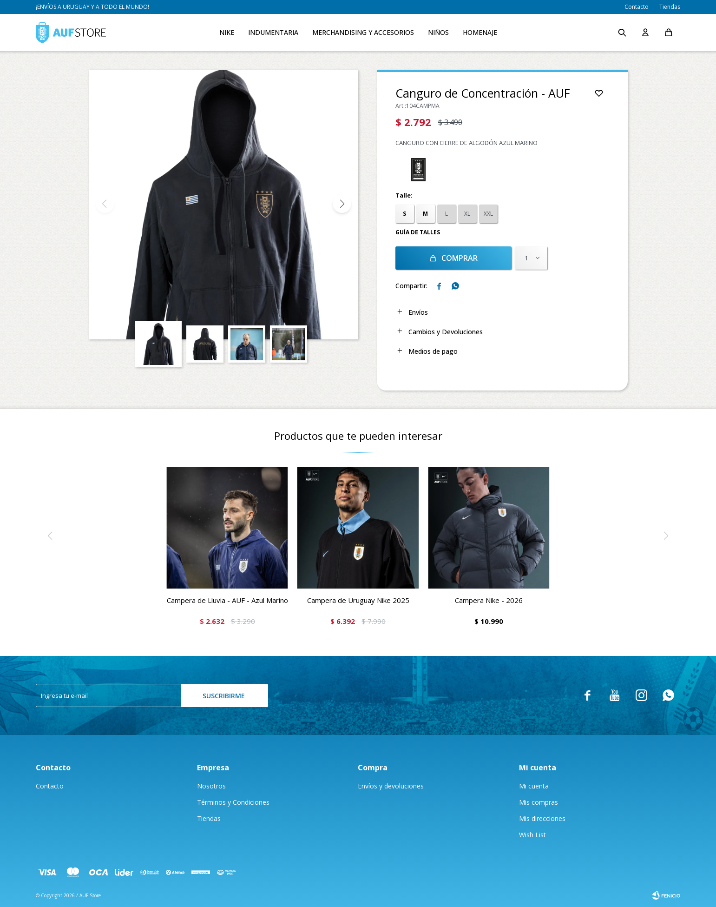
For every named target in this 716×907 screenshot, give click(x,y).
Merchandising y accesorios (363, 32)
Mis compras (538, 802)
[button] (342, 203)
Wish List (532, 834)
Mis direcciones (542, 818)
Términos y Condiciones (233, 802)
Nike (226, 32)
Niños (438, 32)
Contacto (636, 7)
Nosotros (211, 785)
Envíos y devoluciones (391, 785)
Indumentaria (273, 32)
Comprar (459, 258)
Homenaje (480, 32)
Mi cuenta (534, 785)
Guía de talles (417, 232)
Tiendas (669, 7)
